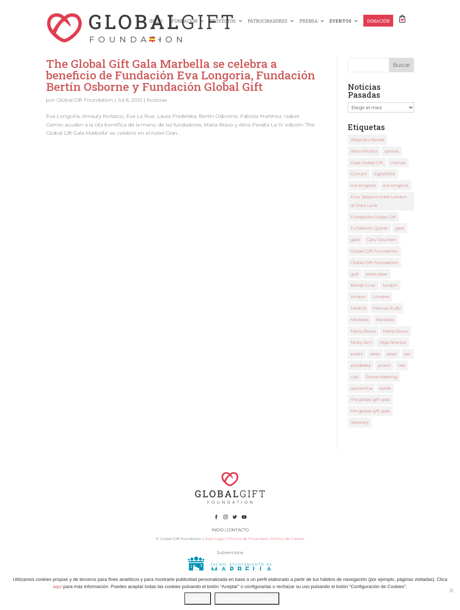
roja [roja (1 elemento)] (355, 376)
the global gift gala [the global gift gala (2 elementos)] (370, 410)
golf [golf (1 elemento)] (355, 274)
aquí (57, 586)
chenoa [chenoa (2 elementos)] (398, 162)
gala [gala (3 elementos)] (355, 239)
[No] (451, 590)
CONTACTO (238, 529)
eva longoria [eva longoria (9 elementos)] (363, 185)
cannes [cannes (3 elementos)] (392, 151)
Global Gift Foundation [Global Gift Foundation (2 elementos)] (374, 251)
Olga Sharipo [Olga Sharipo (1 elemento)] (393, 342)
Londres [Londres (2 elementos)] (381, 296)
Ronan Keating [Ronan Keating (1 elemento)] (381, 376)
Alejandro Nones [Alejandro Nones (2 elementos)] (367, 139)
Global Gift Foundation (84, 100)
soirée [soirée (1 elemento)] (385, 388)
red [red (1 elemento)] (401, 365)
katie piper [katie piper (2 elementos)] (377, 274)
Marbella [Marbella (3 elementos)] (360, 319)
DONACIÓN (378, 21)
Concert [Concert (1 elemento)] (359, 173)
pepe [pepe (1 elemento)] (392, 353)
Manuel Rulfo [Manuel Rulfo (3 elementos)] (387, 308)
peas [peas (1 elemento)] (375, 353)
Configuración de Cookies (247, 598)
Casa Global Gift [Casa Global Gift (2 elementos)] (367, 162)
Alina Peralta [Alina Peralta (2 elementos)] (364, 151)
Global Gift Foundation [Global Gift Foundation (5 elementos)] (374, 262)
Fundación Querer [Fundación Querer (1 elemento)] (369, 228)
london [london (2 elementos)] (390, 285)
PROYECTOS (222, 21)
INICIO (155, 21)
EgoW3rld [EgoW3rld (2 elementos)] (384, 173)
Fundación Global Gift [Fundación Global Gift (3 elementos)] (373, 216)
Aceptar (197, 598)
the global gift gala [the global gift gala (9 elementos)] (370, 399)
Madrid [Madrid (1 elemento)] (358, 308)
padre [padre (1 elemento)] (357, 353)
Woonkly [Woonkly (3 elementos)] (360, 422)
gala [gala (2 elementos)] (399, 228)
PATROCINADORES (268, 21)
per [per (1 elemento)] (407, 353)
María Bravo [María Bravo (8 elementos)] (395, 331)
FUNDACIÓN (184, 21)
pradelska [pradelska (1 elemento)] (361, 365)
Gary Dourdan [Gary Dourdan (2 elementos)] (381, 239)
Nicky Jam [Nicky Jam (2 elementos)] (361, 342)
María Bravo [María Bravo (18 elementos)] (363, 331)
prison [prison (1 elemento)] (384, 365)
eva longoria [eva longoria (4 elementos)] (395, 185)
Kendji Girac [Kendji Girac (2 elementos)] (363, 285)
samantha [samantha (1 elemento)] (361, 388)
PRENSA (308, 21)
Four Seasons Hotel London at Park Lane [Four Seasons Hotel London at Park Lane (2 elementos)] (379, 201)
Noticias (157, 100)
